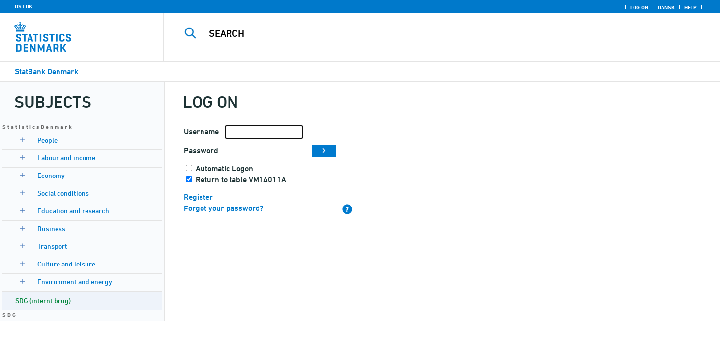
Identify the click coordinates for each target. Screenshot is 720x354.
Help (690, 7)
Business (51, 228)
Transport (52, 246)
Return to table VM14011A (241, 179)
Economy (51, 175)
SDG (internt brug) (43, 300)
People (47, 140)
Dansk (666, 7)
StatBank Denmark (46, 71)
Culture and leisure (66, 264)
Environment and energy (74, 281)
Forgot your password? (223, 208)
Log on (639, 7)
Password (201, 150)
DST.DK (23, 6)
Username (201, 131)
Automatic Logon (224, 168)
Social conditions (63, 193)
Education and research (73, 210)
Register (198, 197)
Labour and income (66, 157)
